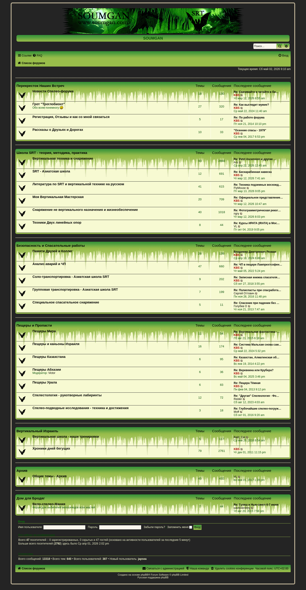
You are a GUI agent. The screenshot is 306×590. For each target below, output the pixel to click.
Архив (21, 470)
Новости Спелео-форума (53, 91)
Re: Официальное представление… (258, 197)
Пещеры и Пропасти (34, 325)
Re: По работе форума (249, 117)
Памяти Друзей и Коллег (52, 251)
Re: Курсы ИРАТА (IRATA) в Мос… (257, 223)
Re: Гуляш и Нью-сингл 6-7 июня (256, 504)
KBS (237, 95)
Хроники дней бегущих (51, 448)
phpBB (144, 574)
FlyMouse (240, 188)
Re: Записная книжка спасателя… (257, 277)
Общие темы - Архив (49, 476)
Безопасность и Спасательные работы (50, 245)
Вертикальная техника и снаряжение (62, 158)
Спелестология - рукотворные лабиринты (67, 395)
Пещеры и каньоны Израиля (55, 344)
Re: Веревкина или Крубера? (254, 370)
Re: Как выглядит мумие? (251, 104)
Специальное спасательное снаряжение (65, 302)
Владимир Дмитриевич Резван (255, 251)
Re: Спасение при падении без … (256, 303)
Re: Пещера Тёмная (247, 383)
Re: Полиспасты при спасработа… (257, 290)
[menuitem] (37, 55)
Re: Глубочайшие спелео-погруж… (257, 408)
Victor (51, 373)
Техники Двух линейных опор (56, 222)
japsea (142, 558)
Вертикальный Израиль (37, 431)
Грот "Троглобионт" (48, 104)
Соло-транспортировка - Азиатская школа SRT (70, 277)
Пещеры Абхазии (46, 369)
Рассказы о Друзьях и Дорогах (57, 129)
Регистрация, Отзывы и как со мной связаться (71, 117)
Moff (236, 411)
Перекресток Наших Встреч (40, 86)
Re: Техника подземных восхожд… (257, 184)
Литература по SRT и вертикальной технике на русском (78, 184)
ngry (236, 213)
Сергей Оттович (244, 293)
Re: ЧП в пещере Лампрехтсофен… (258, 264)
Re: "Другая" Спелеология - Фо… (256, 395)
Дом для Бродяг (30, 498)
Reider (238, 399)
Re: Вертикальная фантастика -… (257, 331)
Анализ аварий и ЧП (49, 264)
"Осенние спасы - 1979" (250, 130)
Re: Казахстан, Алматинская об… (256, 357)
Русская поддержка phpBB (152, 577)
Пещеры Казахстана (48, 357)
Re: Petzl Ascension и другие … (255, 159)
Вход (21, 521)
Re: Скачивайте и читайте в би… (256, 92)
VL (235, 226)
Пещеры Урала (44, 382)
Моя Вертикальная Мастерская (58, 197)
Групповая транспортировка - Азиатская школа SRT (75, 289)
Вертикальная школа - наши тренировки (65, 436)
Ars (236, 162)
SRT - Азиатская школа (51, 171)
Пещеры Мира (44, 331)
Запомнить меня (179, 527)
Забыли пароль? (154, 527)
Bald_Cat (239, 437)
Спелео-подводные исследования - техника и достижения (80, 408)
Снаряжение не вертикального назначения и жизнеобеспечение (85, 210)
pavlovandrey (242, 508)
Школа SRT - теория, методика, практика (51, 153)
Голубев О (240, 306)
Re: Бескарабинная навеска (253, 172)
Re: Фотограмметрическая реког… (257, 210)
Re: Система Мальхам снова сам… (257, 344)
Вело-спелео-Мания (48, 504)
